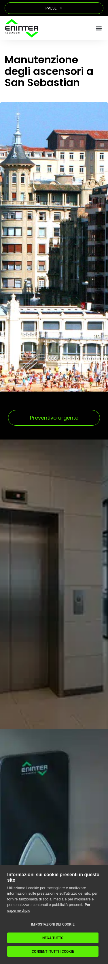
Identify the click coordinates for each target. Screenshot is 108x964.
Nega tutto (52, 938)
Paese (54, 8)
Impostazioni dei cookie (53, 924)
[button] (98, 28)
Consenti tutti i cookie (53, 952)
